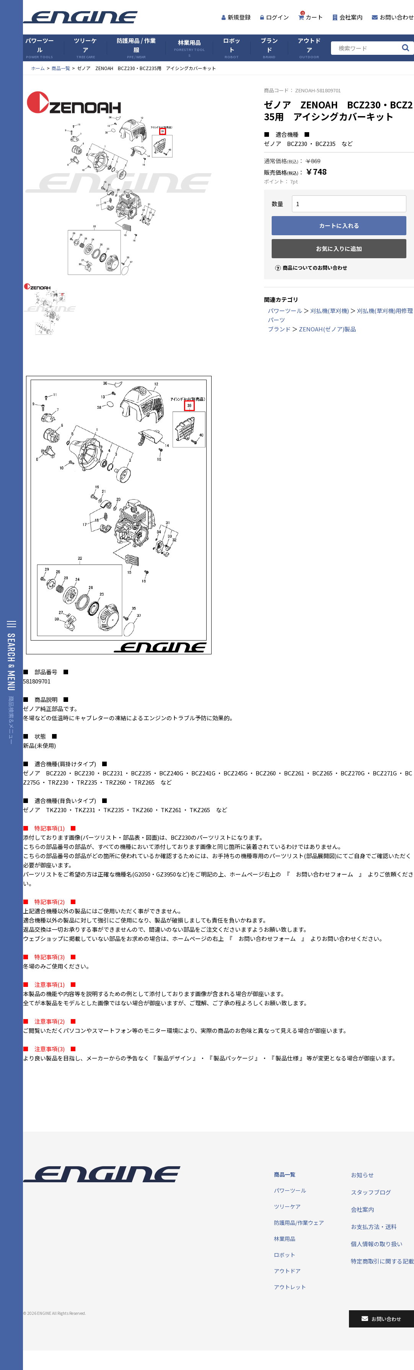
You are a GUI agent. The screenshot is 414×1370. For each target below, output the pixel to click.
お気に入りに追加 (339, 248)
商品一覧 (61, 68)
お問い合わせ (393, 17)
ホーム (38, 68)
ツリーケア (85, 48)
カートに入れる (339, 225)
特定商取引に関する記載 (382, 1261)
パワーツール (39, 48)
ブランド (269, 48)
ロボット (231, 48)
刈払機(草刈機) (329, 310)
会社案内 (347, 17)
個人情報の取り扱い (377, 1244)
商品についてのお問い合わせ (308, 261)
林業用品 (189, 48)
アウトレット (290, 1287)
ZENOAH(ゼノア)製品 (327, 329)
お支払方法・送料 (374, 1227)
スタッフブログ (371, 1192)
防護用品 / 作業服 (136, 48)
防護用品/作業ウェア (299, 1222)
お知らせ (362, 1175)
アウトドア (309, 48)
